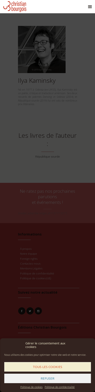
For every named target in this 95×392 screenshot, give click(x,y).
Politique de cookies (31, 387)
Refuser (47, 378)
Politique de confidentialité (60, 387)
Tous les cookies (47, 367)
